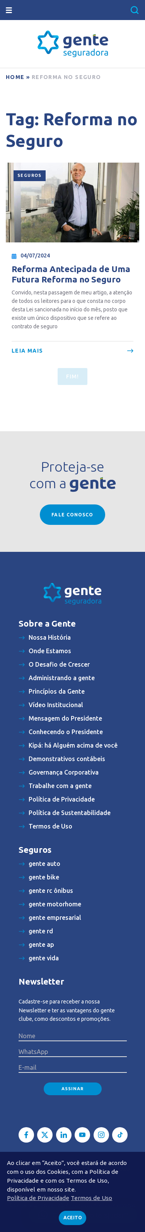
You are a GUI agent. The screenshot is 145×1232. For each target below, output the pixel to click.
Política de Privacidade (38, 1198)
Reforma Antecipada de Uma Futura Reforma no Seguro (71, 274)
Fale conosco (72, 514)
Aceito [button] (72, 1217)
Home (15, 77)
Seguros (29, 175)
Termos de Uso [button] (91, 1198)
